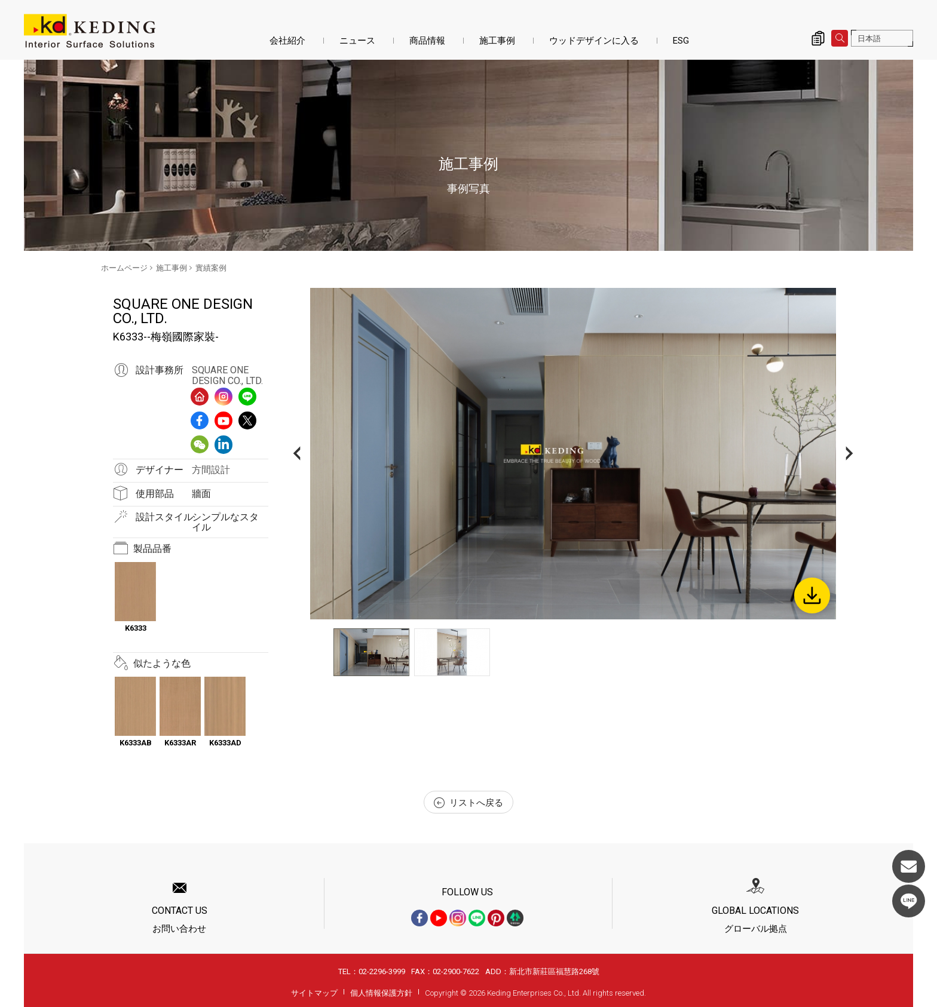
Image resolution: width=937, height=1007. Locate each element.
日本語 (869, 38)
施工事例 (497, 40)
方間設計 (211, 469)
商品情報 (427, 40)
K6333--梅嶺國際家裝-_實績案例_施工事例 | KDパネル (89, 31)
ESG (681, 40)
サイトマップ (314, 992)
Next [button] (849, 453)
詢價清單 (818, 38)
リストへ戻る (468, 802)
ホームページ (124, 267)
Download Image (812, 595)
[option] (573, 453)
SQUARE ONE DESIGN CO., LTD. (227, 375)
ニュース (357, 40)
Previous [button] (296, 453)
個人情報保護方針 (381, 992)
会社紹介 (287, 40)
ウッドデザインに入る (594, 40)
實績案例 (210, 267)
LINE (908, 901)
